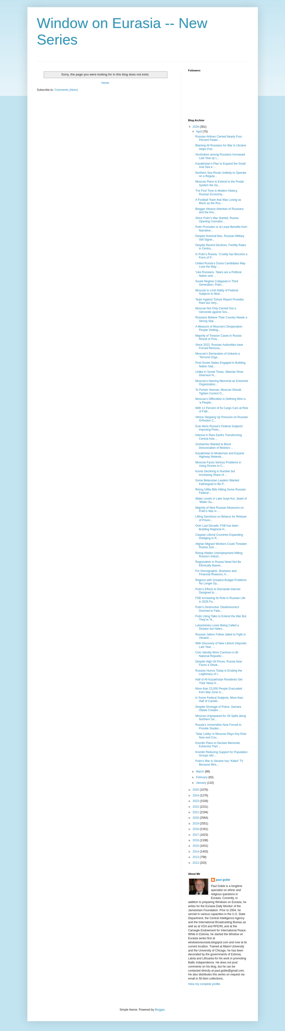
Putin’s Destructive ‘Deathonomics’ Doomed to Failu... (217, 608)
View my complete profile (204, 984)
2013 (196, 857)
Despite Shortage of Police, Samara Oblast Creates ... (218, 708)
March (200, 771)
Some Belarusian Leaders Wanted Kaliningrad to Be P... (217, 482)
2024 (196, 795)
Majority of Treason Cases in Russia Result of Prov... (218, 337)
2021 (196, 812)
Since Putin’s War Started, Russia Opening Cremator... (216, 219)
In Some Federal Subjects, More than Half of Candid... (219, 699)
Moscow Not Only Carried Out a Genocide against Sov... (215, 310)
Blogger (160, 1009)
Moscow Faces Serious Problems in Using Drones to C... (218, 464)
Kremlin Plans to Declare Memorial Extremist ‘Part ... (217, 744)
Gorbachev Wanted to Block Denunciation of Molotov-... (214, 446)
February (202, 777)
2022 (196, 806)
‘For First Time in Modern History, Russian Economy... (216, 192)
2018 (196, 829)
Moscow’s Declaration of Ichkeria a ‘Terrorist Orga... (217, 355)
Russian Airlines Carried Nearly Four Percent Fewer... (218, 138)
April (199, 131)
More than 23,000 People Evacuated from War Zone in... (218, 690)
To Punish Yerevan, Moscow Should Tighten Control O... (218, 391)
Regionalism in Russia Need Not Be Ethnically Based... (218, 563)
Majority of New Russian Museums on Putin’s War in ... (219, 509)
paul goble (223, 879)
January (201, 782)
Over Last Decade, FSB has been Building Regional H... (216, 527)
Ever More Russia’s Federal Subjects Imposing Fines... (219, 428)
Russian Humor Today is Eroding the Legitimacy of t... (218, 672)
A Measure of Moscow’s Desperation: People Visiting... (219, 328)
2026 (196, 126)
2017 (196, 834)
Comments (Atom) (66, 90)
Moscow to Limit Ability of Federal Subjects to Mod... (216, 292)
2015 (196, 845)
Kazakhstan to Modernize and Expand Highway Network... (219, 455)
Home (105, 83)
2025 (196, 789)
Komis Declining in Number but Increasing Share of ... (215, 473)
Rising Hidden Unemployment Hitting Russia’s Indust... (218, 554)
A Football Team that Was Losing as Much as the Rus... (218, 201)
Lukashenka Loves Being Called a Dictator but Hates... (217, 627)
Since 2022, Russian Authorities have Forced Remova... (219, 346)
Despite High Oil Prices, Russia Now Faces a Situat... (218, 663)
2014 (196, 851)
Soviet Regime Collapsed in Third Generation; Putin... (216, 283)
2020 (196, 817)
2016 (196, 840)
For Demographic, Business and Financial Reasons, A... (215, 572)
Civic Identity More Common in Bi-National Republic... (217, 654)
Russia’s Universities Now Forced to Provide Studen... (218, 726)
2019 (196, 823)
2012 (196, 862)
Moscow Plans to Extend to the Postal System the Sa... (219, 183)
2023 (196, 801)
